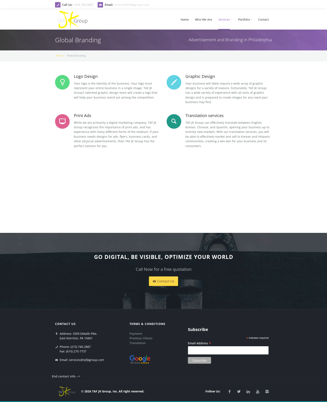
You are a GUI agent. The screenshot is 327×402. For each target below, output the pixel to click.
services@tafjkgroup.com (131, 5)
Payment (136, 334)
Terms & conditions (147, 324)
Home (59, 55)
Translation (138, 343)
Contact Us (163, 281)
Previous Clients (141, 338)
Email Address (199, 343)
